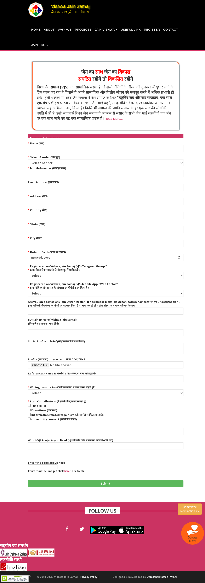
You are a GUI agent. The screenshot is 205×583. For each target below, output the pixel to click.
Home (36, 29)
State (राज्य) (37, 224)
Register (152, 29)
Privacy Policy (88, 577)
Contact (170, 29)
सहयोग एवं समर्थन (14, 545)
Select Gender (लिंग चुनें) (45, 157)
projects (83, 29)
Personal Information (45, 138)
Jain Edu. (40, 45)
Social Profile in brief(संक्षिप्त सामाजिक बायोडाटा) (56, 341)
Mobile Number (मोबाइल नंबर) (48, 168)
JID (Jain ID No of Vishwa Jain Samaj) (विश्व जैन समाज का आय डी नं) (52, 321)
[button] (113, 118)
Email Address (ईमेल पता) (43, 182)
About (49, 29)
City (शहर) (36, 238)
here (67, 471)
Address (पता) (38, 196)
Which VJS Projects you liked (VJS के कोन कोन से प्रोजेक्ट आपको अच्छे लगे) (70, 440)
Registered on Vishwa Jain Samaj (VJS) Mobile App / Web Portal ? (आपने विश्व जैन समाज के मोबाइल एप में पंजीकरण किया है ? (74, 286)
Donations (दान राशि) (44, 410)
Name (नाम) (37, 143)
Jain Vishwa (106, 29)
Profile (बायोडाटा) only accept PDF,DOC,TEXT (56, 359)
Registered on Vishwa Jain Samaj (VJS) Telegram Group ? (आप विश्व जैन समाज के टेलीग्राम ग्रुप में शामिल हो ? (68, 268)
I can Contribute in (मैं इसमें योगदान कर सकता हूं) (58, 401)
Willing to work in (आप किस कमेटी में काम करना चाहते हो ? (63, 387)
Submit (105, 483)
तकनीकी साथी (11, 559)
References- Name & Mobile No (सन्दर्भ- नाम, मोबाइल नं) (62, 373)
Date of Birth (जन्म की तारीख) (48, 252)
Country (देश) (38, 210)
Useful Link (131, 29)
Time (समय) (38, 406)
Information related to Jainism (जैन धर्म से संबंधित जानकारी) (67, 415)
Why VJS (65, 29)
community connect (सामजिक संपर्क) (54, 419)
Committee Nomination (189, 509)
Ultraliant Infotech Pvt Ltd (162, 577)
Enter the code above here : (47, 463)
